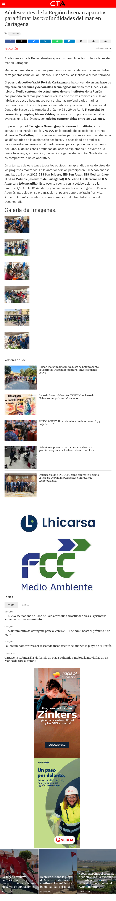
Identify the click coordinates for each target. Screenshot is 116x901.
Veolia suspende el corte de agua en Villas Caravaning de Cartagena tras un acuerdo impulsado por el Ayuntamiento (96, 880)
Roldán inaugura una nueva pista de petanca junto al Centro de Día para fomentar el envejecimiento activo (69, 369)
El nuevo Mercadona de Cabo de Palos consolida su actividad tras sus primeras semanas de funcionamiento (55, 617)
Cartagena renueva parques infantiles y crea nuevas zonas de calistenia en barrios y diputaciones (19, 881)
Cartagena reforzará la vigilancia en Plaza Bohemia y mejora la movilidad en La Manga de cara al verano (56, 659)
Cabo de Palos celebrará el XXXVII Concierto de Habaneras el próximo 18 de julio (66, 397)
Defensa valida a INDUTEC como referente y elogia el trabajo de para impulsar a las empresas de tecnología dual (69, 477)
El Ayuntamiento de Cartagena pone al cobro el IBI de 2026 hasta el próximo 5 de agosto (57, 632)
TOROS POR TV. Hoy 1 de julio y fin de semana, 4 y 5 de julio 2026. (69, 423)
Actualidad (14, 34)
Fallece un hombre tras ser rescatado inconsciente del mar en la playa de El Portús (58, 646)
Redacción (11, 48)
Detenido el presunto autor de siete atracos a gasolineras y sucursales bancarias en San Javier (67, 449)
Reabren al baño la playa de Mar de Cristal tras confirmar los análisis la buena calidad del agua (56, 881)
